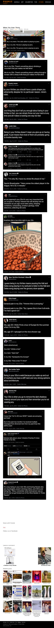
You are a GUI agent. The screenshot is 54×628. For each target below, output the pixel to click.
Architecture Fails (45, 565)
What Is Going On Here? (27, 598)
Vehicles (48, 2)
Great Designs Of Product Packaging (17, 598)
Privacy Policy (21, 624)
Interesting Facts (36, 598)
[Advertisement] (27, 16)
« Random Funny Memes (9, 565)
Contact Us (5, 624)
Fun (35, 2)
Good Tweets (17, 583)
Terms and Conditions (13, 624)
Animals (17, 2)
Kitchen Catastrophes (27, 583)
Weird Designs (8, 612)
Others (41, 2)
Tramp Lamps (37, 583)
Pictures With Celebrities (46, 613)
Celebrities (29, 2)
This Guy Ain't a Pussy (17, 613)
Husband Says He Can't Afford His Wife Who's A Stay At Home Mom (27, 614)
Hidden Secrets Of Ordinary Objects (46, 598)
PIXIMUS (7, 1)
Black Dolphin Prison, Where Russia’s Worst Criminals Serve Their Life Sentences (36, 614)
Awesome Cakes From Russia (7, 598)
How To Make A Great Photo (7, 584)
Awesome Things (46, 583)
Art (22, 2)
